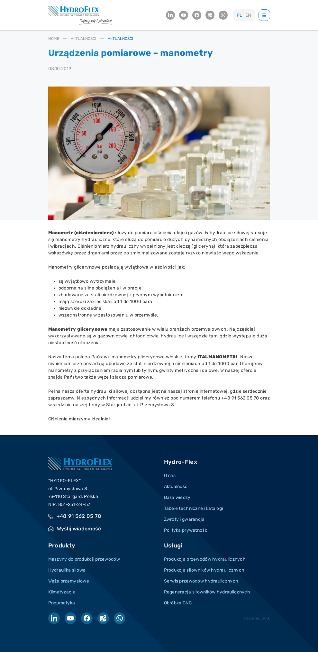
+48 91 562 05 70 (79, 516)
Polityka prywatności (186, 530)
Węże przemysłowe (68, 581)
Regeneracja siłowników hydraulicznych (207, 592)
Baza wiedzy (177, 497)
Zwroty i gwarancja (184, 519)
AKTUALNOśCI (83, 38)
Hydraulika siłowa (67, 570)
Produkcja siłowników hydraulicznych (204, 570)
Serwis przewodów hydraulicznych (201, 581)
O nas (170, 475)
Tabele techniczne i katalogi (193, 508)
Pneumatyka (61, 603)
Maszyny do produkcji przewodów (84, 559)
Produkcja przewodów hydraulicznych (205, 559)
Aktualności (176, 486)
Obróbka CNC (178, 603)
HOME (53, 38)
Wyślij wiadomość (79, 529)
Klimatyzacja (62, 592)
